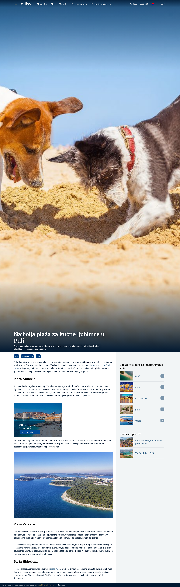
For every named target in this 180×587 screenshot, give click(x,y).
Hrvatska (42, 4)
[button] (155, 4)
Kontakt (63, 4)
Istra (16, 356)
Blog (53, 4)
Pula (38, 356)
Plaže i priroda (27, 356)
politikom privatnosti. (46, 585)
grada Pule (55, 569)
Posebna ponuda (79, 4)
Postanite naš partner (102, 4)
